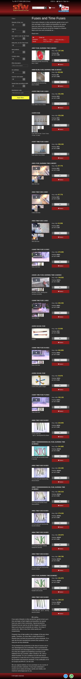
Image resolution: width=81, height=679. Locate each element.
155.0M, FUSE (38, 373)
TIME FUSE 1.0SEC (40, 300)
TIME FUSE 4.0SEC (40, 141)
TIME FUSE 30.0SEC (40, 465)
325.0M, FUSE (38, 326)
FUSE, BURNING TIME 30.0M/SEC (44, 575)
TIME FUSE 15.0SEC (40, 249)
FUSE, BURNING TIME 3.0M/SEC (44, 48)
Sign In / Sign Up (62, 1)
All (13, 25)
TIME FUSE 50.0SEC (40, 347)
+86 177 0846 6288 (19, 1)
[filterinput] (20, 65)
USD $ (52, 1)
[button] (36, 168)
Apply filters (20, 97)
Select (60, 64)
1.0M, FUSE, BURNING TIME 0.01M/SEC (47, 275)
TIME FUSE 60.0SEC (40, 510)
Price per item (59, 39)
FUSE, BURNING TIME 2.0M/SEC (44, 163)
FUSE (36, 113)
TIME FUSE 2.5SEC (40, 192)
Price (45, 39)
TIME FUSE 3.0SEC (40, 91)
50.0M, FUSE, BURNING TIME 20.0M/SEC (47, 69)
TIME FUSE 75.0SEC (40, 395)
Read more (35, 33)
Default (56, 41)
